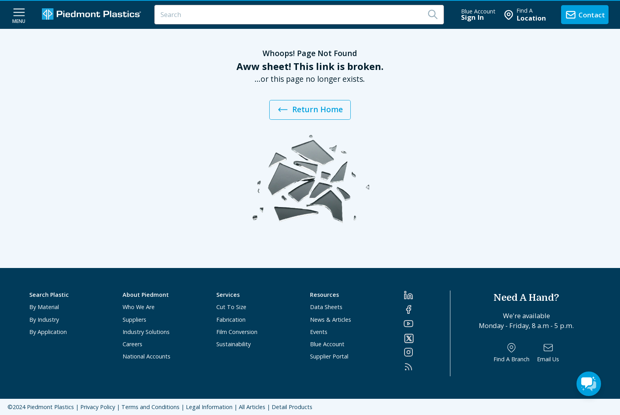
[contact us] (585, 14)
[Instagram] (427, 352)
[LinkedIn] (427, 295)
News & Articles (330, 319)
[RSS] (427, 367)
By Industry (44, 319)
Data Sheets (326, 307)
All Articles (252, 407)
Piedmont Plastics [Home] (50, 407)
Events (318, 332)
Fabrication (231, 319)
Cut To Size (231, 307)
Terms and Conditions (150, 407)
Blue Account (327, 344)
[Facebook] (427, 309)
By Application (48, 332)
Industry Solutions (146, 332)
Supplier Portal (329, 356)
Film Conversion (236, 332)
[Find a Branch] (511, 353)
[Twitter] (427, 338)
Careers (132, 344)
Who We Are (139, 307)
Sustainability (233, 344)
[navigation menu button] (18, 15)
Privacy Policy (97, 407)
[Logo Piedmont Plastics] (92, 14)
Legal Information (209, 407)
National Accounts (146, 356)
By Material (44, 307)
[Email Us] (548, 353)
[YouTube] (427, 323)
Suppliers (134, 319)
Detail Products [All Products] (292, 407)
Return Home (310, 109)
